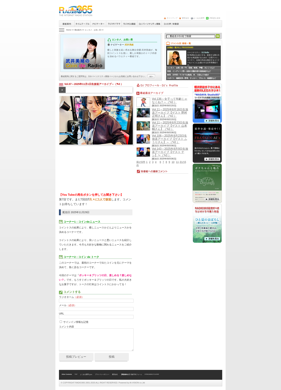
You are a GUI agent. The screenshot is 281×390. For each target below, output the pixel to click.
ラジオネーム (71, 297)
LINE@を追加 (214, 18)
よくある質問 (199, 18)
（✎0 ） (118, 84)
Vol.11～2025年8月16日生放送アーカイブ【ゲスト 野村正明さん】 (170, 112)
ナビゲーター (98, 23)
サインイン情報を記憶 (75, 322)
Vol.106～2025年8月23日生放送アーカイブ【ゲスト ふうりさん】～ (169, 139)
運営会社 (185, 18)
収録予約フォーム (136, 374)
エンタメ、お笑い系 (93, 30)
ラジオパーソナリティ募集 (149, 23)
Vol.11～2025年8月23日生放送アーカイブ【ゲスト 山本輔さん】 (170, 126)
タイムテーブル (82, 23)
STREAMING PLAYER (152, 374)
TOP (76, 374)
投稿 (112, 356)
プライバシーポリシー (102, 374)
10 (173, 162)
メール (68, 305)
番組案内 (67, 23)
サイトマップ (172, 18)
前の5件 (140, 162)
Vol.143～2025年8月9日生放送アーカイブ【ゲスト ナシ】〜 (170, 152)
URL (61, 313)
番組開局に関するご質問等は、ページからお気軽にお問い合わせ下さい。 (108, 76)
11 (177, 162)
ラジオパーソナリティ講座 (129, 23)
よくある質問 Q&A (86, 374)
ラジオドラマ (114, 23)
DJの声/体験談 (171, 23)
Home (68, 30)
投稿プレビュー (76, 356)
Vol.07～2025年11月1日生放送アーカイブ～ (89, 84)
